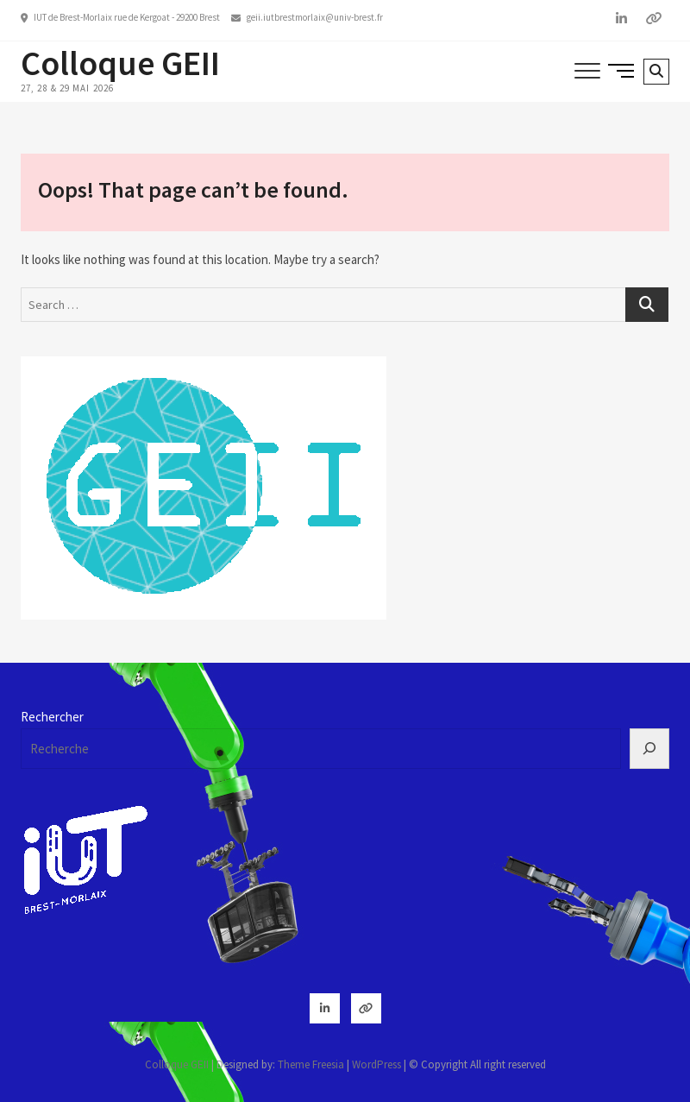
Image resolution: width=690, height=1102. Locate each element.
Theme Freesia (311, 1064)
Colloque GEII (120, 63)
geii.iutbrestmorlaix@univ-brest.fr (307, 17)
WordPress (376, 1064)
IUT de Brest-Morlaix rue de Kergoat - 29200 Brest (120, 17)
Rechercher (52, 716)
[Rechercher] (649, 749)
